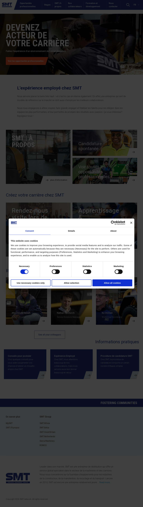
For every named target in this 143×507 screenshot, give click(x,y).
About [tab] (113, 231)
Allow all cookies (112, 283)
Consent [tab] (29, 231)
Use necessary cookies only (31, 283)
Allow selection (71, 283)
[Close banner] (131, 223)
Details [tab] (71, 231)
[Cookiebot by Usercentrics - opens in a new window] (113, 223)
